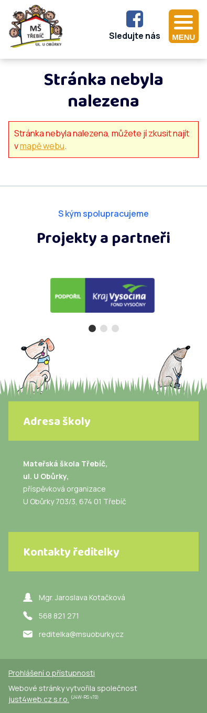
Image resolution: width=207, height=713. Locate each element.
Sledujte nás (134, 35)
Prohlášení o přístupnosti (51, 673)
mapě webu (42, 146)
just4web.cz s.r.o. (38, 699)
